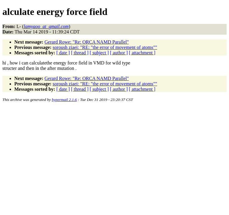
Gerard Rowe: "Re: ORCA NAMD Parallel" (86, 41)
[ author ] (119, 52)
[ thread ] (80, 52)
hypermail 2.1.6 (64, 99)
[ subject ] (99, 52)
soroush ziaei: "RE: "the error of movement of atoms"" (105, 47)
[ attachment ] (142, 52)
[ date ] (63, 52)
